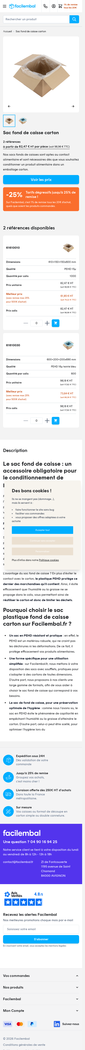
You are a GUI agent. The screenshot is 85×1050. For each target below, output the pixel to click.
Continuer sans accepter (42, 540)
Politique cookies (49, 560)
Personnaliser (42, 551)
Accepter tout (42, 530)
